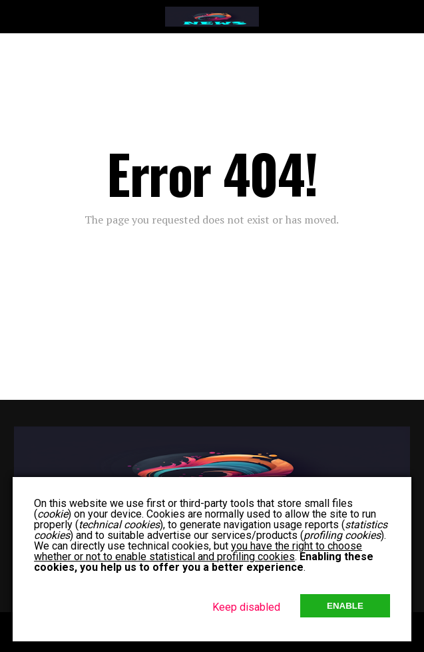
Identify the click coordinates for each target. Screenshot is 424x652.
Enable (345, 606)
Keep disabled (246, 607)
